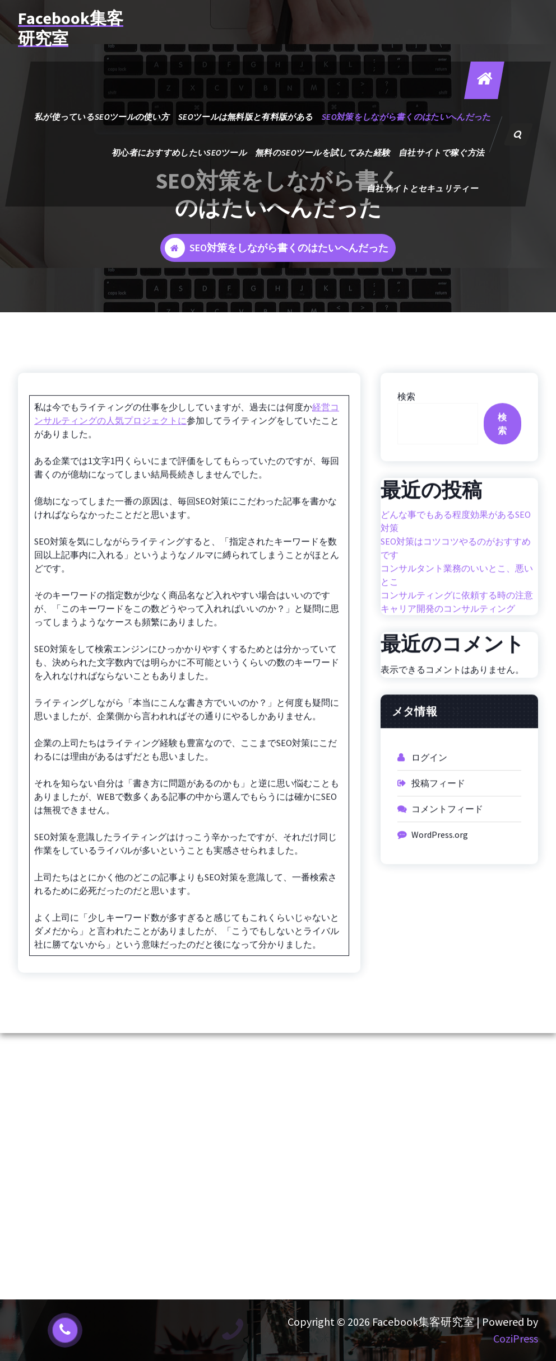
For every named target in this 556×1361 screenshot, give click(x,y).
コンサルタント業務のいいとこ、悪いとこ (457, 598)
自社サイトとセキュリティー (422, 188)
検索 (406, 419)
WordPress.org (439, 857)
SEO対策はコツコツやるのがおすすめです (456, 571)
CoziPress (515, 1338)
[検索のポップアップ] (518, 134)
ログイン (429, 780)
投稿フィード (438, 806)
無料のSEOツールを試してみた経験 (322, 152)
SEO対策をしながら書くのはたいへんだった (406, 116)
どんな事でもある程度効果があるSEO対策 (456, 544)
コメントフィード (447, 832)
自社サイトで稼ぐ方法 (441, 152)
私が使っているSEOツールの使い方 (102, 116)
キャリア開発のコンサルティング (448, 631)
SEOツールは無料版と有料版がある (245, 116)
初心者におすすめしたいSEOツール (179, 152)
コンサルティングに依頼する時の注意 (457, 618)
